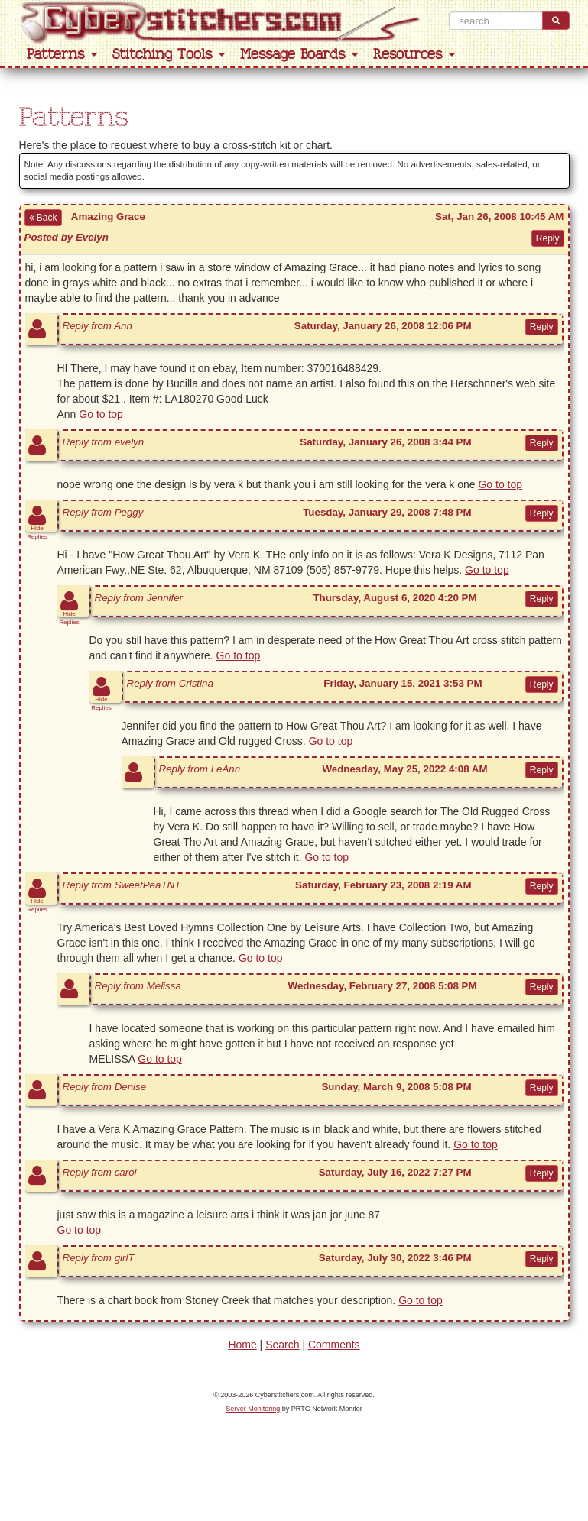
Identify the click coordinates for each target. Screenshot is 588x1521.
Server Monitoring (253, 1409)
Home (242, 1344)
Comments (334, 1344)
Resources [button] (414, 54)
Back (43, 217)
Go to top (101, 414)
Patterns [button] (62, 54)
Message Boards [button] (299, 54)
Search (282, 1344)
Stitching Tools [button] (168, 54)
